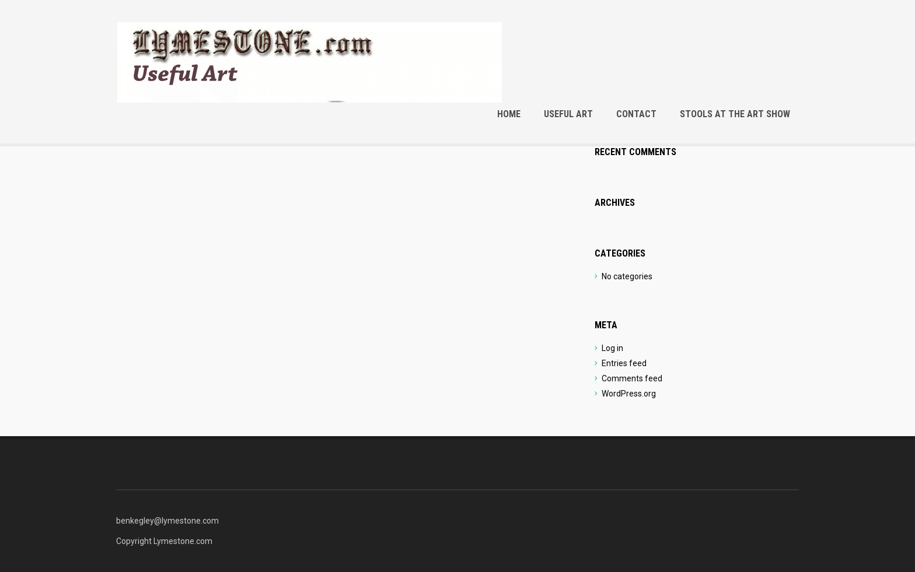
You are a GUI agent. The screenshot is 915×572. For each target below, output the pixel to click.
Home (509, 114)
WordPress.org (629, 393)
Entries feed (624, 363)
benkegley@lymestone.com (167, 520)
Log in (612, 348)
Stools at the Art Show (735, 114)
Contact (636, 114)
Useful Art (568, 114)
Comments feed (632, 378)
